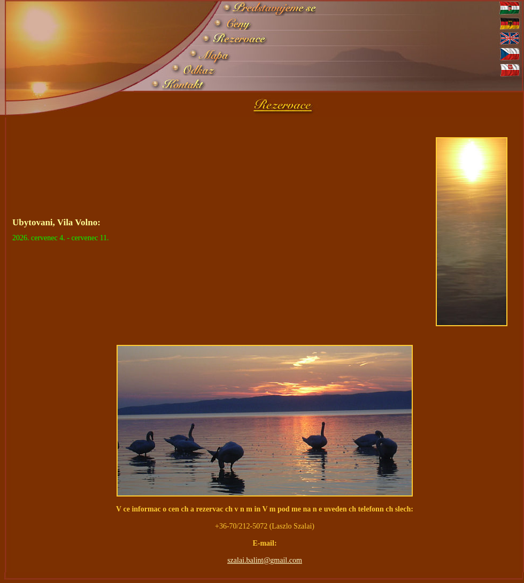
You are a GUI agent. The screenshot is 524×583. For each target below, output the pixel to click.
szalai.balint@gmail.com (264, 560)
